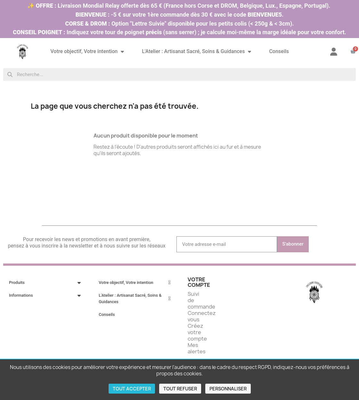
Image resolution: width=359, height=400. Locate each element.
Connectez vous (202, 316)
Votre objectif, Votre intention (87, 51)
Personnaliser (228, 389)
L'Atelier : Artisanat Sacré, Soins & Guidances (196, 51)
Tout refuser (180, 389)
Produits (45, 282)
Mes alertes (197, 348)
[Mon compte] (334, 51)
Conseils (279, 51)
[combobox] (179, 74)
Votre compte (199, 282)
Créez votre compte (197, 332)
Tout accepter (132, 389)
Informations (45, 295)
